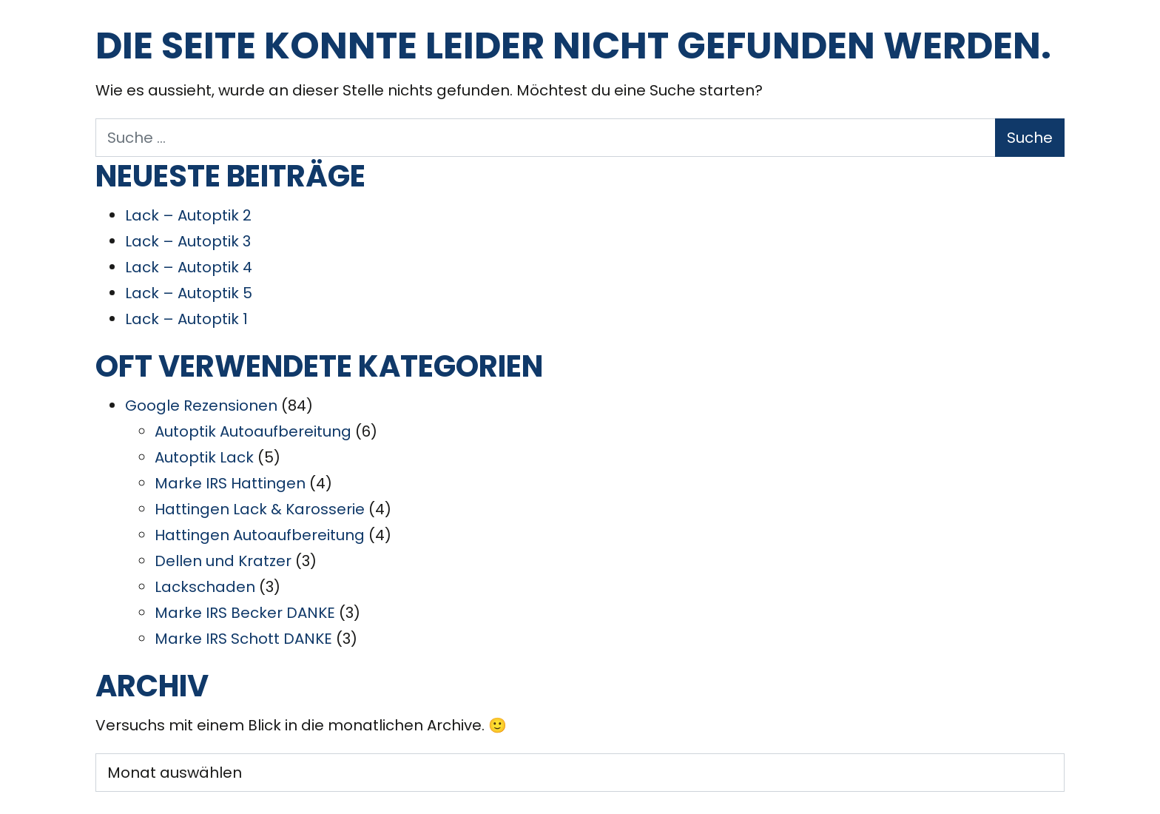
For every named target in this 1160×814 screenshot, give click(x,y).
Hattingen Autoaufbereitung (260, 535)
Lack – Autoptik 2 (188, 215)
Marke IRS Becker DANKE (245, 612)
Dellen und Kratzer (223, 561)
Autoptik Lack (204, 457)
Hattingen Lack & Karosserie (260, 509)
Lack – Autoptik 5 (188, 293)
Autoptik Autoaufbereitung (253, 431)
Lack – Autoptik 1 (186, 319)
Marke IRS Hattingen (230, 483)
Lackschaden (205, 586)
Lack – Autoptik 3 (188, 241)
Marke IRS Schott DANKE (243, 638)
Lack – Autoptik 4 (188, 267)
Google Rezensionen (201, 405)
